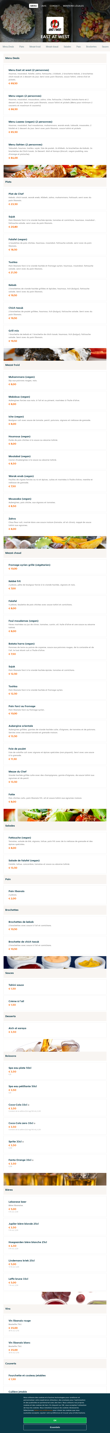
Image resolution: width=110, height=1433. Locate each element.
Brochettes (91, 46)
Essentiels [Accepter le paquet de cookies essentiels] (55, 1427)
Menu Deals (8, 46)
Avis (44, 5)
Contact (55, 5)
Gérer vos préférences (43, 1410)
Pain (78, 46)
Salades (67, 46)
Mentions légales (73, 5)
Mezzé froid (35, 46)
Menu (33, 5)
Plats (21, 46)
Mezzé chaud (52, 46)
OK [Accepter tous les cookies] (55, 1420)
